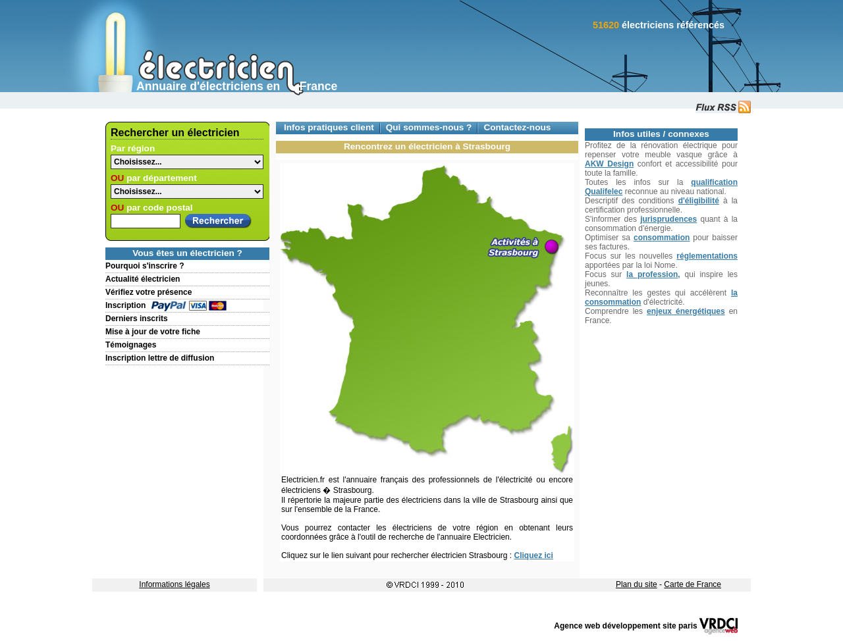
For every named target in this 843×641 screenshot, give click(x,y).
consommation (662, 237)
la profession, (653, 274)
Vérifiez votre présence (148, 292)
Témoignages (130, 344)
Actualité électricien (142, 279)
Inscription (125, 305)
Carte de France (692, 584)
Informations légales (174, 584)
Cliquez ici (533, 555)
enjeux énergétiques (686, 311)
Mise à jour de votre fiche (152, 331)
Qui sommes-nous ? (429, 127)
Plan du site (636, 584)
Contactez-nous (517, 127)
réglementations (707, 256)
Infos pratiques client (329, 127)
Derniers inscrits (136, 318)
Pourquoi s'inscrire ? (144, 265)
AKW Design (609, 163)
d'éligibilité (698, 200)
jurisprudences (668, 219)
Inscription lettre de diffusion (159, 358)
